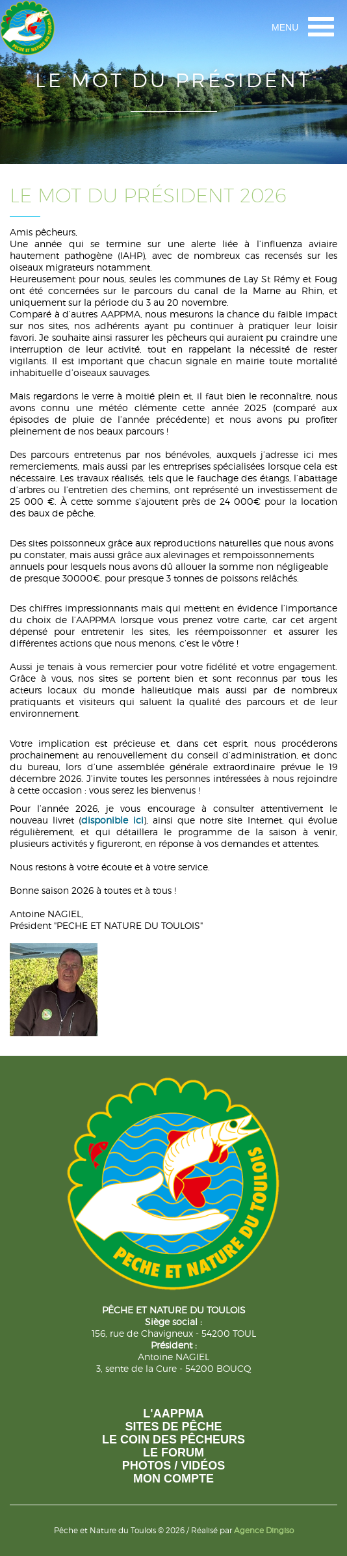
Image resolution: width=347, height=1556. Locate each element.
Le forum (173, 1452)
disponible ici (112, 819)
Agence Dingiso (264, 1530)
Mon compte (173, 1478)
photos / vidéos (173, 1465)
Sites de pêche (173, 1426)
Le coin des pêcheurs (173, 1439)
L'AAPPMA (173, 1413)
